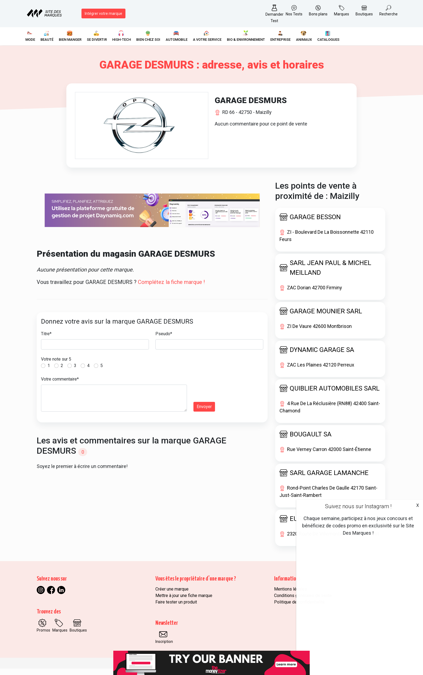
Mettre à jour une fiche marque (183, 602)
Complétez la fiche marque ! (171, 288)
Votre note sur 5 (56, 365)
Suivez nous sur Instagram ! (358, 506)
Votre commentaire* (60, 385)
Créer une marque (172, 595)
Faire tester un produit (176, 608)
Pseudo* (163, 340)
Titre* (46, 340)
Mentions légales (290, 595)
